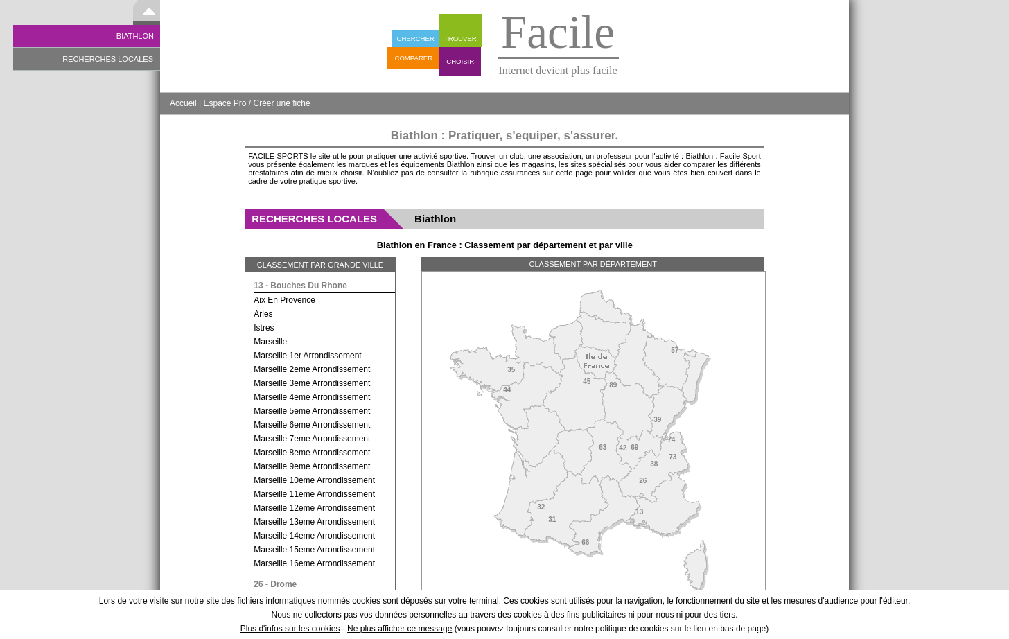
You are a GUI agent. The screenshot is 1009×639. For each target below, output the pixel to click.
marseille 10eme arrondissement (314, 480)
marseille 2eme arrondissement (312, 369)
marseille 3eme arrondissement (312, 383)
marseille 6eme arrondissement (312, 425)
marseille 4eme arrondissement (312, 397)
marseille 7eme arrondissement (312, 439)
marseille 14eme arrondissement (314, 536)
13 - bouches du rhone (300, 285)
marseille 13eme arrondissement (314, 522)
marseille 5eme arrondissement (312, 411)
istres (264, 328)
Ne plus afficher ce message (399, 628)
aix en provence (284, 300)
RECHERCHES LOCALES (107, 59)
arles (263, 314)
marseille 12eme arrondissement (314, 508)
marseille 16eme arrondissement (314, 563)
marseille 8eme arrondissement (312, 452)
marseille (270, 342)
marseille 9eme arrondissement (312, 466)
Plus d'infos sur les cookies (290, 628)
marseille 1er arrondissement (307, 355)
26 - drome (275, 584)
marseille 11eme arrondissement (314, 494)
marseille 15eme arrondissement (314, 549)
